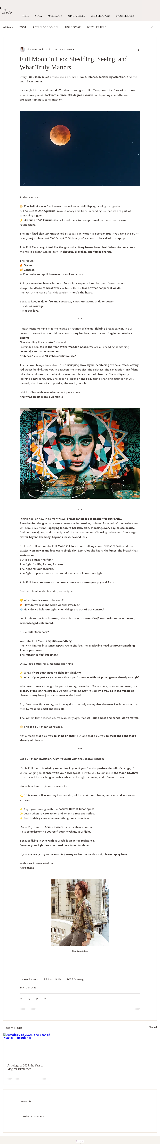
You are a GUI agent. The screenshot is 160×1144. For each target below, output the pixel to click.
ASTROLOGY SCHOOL (46, 27)
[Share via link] (45, 998)
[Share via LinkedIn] (37, 998)
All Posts (8, 27)
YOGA (22, 27)
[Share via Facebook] (21, 998)
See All (153, 1027)
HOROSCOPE (73, 27)
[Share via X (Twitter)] (29, 998)
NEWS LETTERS (96, 27)
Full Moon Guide (52, 979)
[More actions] (138, 49)
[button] (152, 27)
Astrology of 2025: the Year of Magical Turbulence (25, 1067)
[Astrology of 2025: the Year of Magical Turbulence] (27, 1046)
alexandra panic (30, 979)
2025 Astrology (75, 979)
